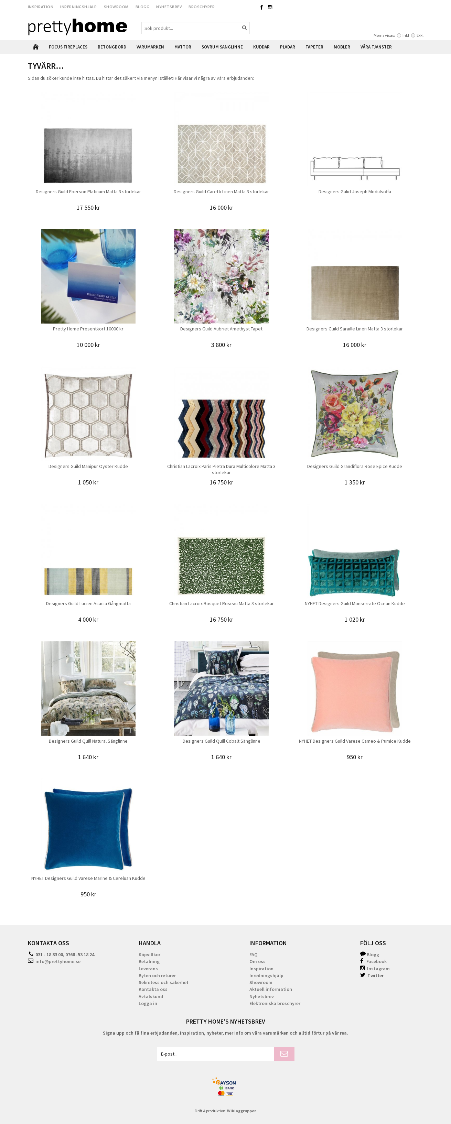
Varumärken (150, 47)
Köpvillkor (149, 954)
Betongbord (112, 47)
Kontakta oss (153, 989)
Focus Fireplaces (68, 47)
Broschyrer (202, 6)
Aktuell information (270, 989)
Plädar (287, 47)
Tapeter (314, 47)
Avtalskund (151, 996)
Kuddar (261, 47)
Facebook (376, 961)
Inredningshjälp (78, 6)
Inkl (405, 35)
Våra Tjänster (376, 47)
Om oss (257, 961)
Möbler (342, 47)
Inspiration (41, 6)
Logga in (148, 1003)
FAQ (253, 954)
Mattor (182, 47)
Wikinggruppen (242, 1110)
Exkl (420, 35)
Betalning (149, 961)
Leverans (148, 968)
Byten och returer (157, 975)
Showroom (116, 6)
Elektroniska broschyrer (274, 1003)
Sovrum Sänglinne (222, 47)
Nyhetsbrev (169, 6)
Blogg (143, 6)
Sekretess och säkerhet (164, 982)
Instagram (375, 968)
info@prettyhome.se (57, 961)
